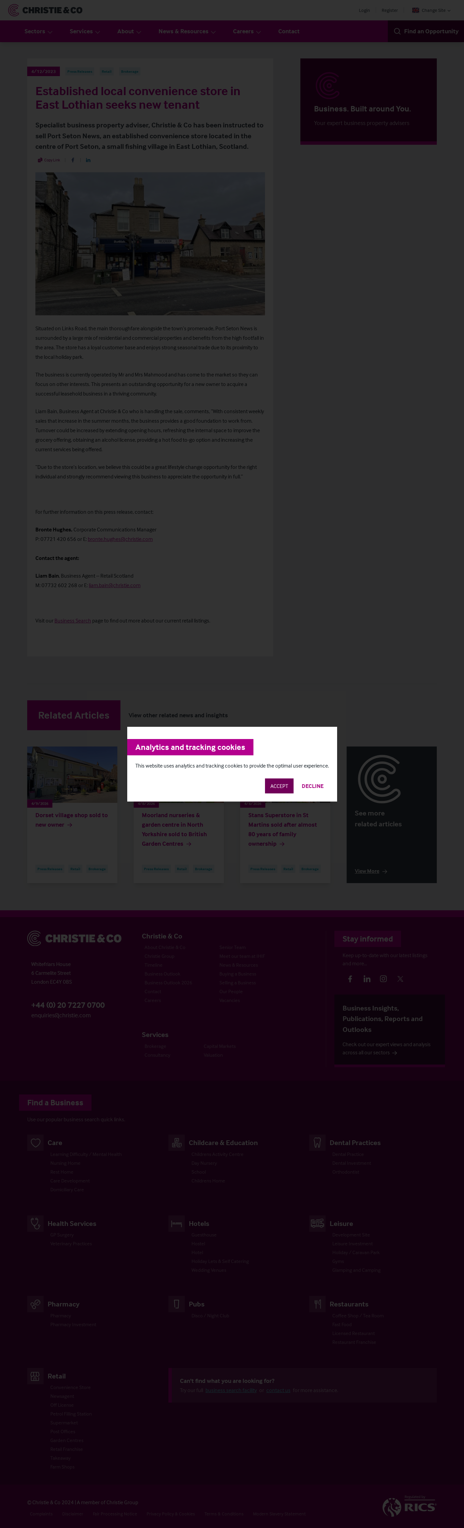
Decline (313, 786)
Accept (279, 786)
